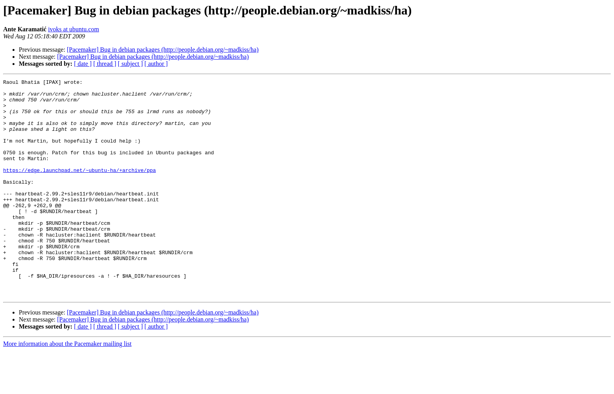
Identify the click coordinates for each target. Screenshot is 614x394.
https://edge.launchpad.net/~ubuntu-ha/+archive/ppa (79, 188)
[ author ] (156, 63)
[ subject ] (130, 63)
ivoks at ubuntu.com (73, 29)
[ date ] (83, 63)
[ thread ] (104, 63)
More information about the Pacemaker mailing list (67, 387)
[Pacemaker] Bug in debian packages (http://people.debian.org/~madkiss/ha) (163, 49)
